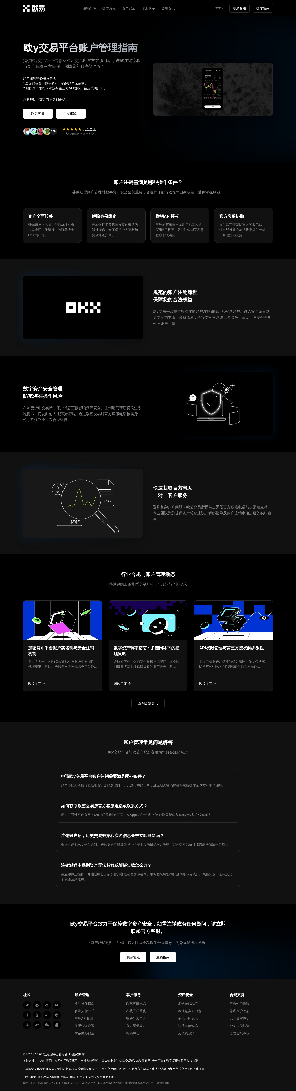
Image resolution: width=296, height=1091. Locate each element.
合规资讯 (168, 8)
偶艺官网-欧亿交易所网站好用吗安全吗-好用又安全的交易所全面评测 (69, 1077)
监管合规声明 (239, 1033)
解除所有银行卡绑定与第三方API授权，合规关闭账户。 (66, 88)
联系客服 (239, 8)
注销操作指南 (84, 1003)
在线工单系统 (136, 1011)
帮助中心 (132, 1033)
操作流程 (109, 8)
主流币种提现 (188, 1018)
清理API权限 (84, 1018)
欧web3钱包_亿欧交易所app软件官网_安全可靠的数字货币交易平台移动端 (150, 1060)
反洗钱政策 (186, 1033)
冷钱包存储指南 (189, 1011)
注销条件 (89, 8)
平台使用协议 (239, 1003)
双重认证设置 (84, 1026)
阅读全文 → (36, 683)
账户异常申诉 (136, 1018)
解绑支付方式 (84, 1011)
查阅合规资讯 (148, 703)
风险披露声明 (239, 1018)
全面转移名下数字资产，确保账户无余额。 (56, 83)
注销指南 (70, 114)
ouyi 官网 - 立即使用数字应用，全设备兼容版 (68, 1060)
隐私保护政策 (239, 1011)
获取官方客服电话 (52, 100)
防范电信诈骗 (188, 1026)
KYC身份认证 (240, 1026)
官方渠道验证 (136, 1026)
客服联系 (148, 8)
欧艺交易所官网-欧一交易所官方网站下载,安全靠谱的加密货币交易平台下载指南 (153, 1068)
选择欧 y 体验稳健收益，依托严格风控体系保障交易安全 (61, 1068)
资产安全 (128, 8)
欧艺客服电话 (136, 1003)
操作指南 (262, 8)
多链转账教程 (188, 1003)
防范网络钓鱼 (84, 1033)
